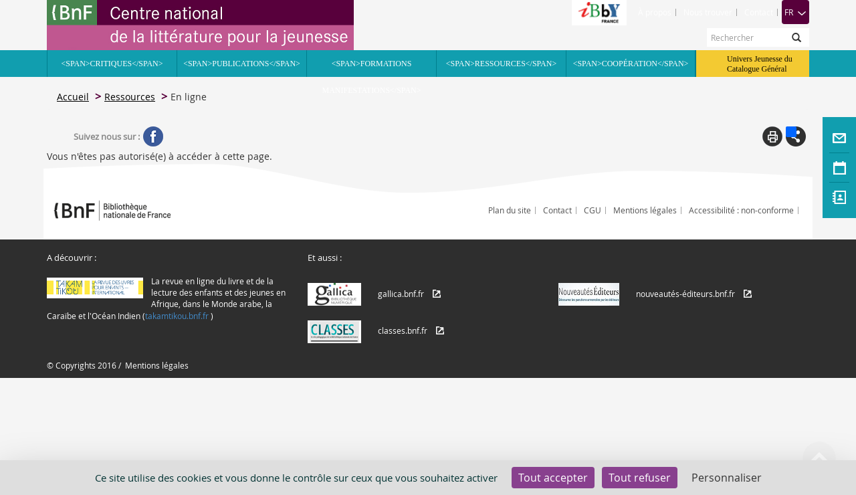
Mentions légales (645, 210)
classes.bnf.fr (402, 330)
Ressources (129, 96)
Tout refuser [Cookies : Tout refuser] (640, 477)
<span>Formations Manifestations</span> (371, 68)
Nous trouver (707, 12)
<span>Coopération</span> (631, 63)
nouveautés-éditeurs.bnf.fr (685, 293)
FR (795, 12)
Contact (758, 12)
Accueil (73, 96)
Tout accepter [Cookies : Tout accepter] (553, 477)
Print (772, 136)
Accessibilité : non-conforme (741, 210)
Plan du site (509, 210)
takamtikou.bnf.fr (177, 315)
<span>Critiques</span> (112, 63)
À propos (654, 12)
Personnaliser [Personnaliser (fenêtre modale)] (726, 477)
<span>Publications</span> (241, 63)
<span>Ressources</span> (501, 63)
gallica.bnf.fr (401, 293)
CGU (592, 210)
